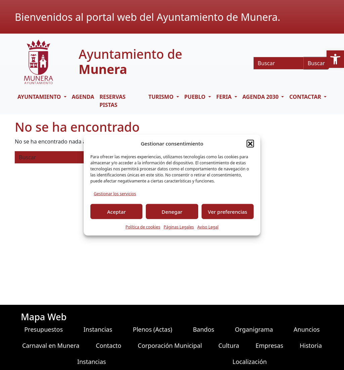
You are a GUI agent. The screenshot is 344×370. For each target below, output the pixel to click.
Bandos (203, 329)
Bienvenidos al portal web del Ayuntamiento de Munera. (147, 17)
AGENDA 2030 (261, 96)
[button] (335, 59)
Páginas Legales (179, 227)
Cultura (228, 345)
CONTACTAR (305, 96)
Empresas (269, 345)
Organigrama (254, 329)
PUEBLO (195, 96)
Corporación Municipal (170, 345)
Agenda (83, 96)
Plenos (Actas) (152, 329)
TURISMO (161, 96)
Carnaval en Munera (51, 345)
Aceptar (116, 211)
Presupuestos (43, 329)
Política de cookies (143, 227)
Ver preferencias (227, 211)
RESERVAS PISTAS (112, 101)
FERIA (224, 96)
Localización (249, 362)
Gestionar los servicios (115, 194)
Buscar (316, 63)
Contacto (108, 345)
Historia (311, 345)
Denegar (172, 211)
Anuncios (307, 329)
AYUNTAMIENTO (39, 96)
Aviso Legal (207, 227)
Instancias (98, 329)
